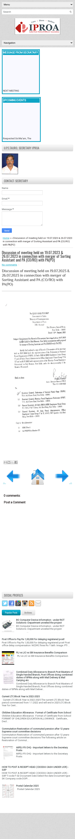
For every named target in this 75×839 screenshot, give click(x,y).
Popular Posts (11, 612)
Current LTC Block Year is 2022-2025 (21, 696)
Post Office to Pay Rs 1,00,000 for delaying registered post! (33, 639)
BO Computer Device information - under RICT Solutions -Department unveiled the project (40, 621)
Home (6, 238)
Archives (28, 612)
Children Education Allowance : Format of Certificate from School (36, 712)
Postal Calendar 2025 (27, 785)
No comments (9, 264)
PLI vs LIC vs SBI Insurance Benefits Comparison (41, 652)
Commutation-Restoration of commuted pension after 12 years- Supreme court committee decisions (36, 730)
